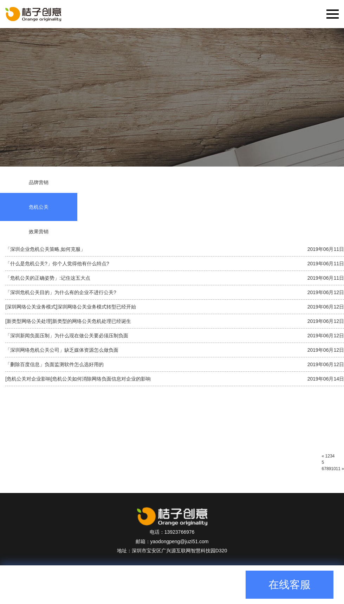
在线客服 (289, 584)
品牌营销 (38, 182)
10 (333, 468)
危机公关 (38, 207)
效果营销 (38, 231)
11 (338, 468)
